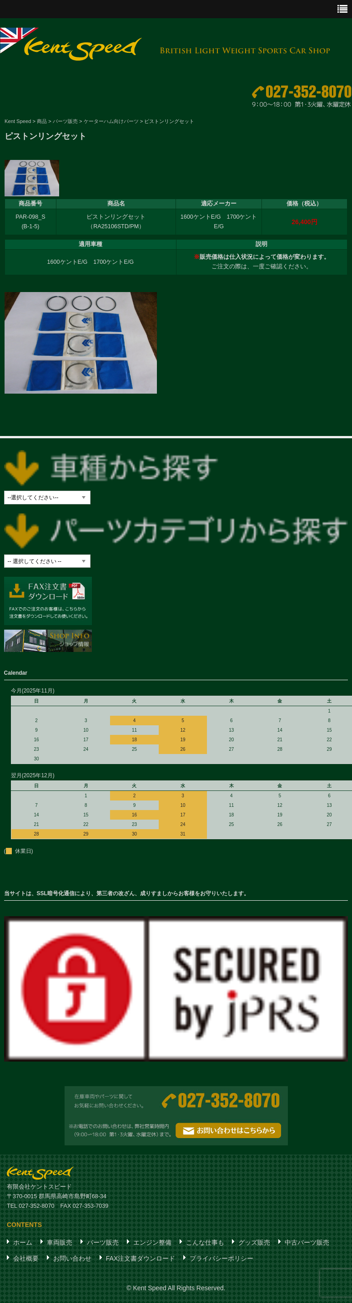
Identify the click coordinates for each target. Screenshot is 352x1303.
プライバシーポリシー (221, 1258)
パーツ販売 (103, 1243)
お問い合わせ (72, 1258)
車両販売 (59, 1243)
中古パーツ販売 (307, 1243)
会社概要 (26, 1258)
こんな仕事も (205, 1243)
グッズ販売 (254, 1243)
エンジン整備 (152, 1243)
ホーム (22, 1243)
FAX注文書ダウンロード (140, 1258)
